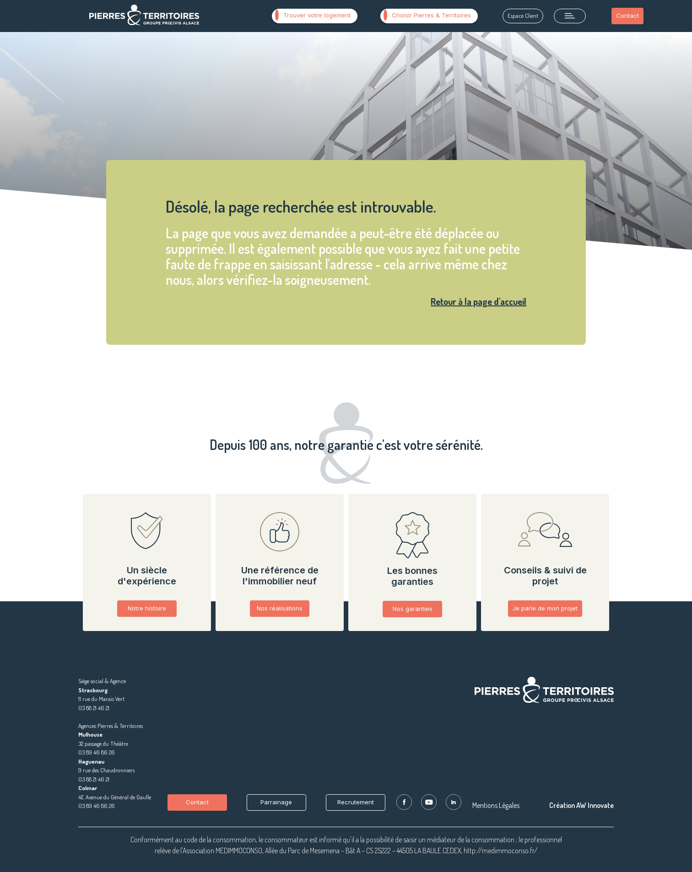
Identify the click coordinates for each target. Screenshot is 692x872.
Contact (627, 15)
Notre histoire (147, 608)
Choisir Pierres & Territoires (427, 15)
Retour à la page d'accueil (478, 301)
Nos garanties (412, 608)
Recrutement (355, 802)
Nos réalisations (280, 608)
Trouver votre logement (313, 15)
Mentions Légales (495, 805)
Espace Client (523, 15)
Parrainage (276, 802)
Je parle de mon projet (545, 608)
